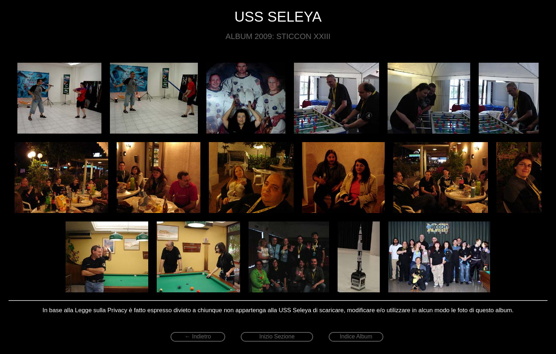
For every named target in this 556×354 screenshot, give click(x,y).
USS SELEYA (278, 16)
